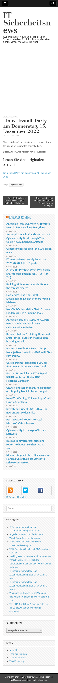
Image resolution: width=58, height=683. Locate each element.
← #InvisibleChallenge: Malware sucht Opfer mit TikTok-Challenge (15, 200)
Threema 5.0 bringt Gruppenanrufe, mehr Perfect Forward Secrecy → (43, 202)
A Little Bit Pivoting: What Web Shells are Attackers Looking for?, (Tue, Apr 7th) (28, 273)
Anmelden (14, 650)
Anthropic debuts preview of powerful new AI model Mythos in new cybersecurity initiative (28, 323)
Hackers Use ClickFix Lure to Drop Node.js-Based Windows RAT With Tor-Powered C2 (29, 352)
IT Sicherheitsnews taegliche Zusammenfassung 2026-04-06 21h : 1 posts (28, 575)
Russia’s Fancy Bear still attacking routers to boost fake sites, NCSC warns (25, 444)
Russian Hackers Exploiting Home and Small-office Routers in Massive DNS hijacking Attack (28, 338)
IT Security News (20, 217)
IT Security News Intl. (16, 497)
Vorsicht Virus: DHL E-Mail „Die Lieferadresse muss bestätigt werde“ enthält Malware (30, 563)
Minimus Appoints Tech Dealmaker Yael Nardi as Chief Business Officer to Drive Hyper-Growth (29, 458)
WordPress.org (16, 661)
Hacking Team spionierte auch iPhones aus (30, 556)
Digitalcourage (10, 117)
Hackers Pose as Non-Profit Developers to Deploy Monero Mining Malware (28, 298)
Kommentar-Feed (17, 657)
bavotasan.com (41, 680)
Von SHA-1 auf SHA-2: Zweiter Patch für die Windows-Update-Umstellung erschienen (28, 608)
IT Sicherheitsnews (27, 23)
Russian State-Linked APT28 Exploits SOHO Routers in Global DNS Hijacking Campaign (27, 377)
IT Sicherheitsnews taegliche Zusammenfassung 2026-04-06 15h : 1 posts (28, 586)
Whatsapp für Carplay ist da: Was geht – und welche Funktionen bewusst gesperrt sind (29, 597)
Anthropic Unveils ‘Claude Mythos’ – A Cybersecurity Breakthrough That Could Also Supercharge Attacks (28, 238)
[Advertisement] (29, 83)
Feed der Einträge (18, 654)
